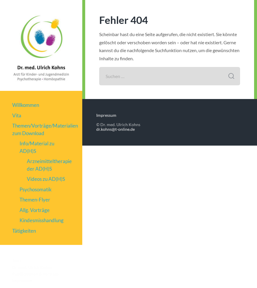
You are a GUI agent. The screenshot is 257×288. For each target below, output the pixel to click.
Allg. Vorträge (35, 210)
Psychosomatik (36, 189)
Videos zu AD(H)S (46, 179)
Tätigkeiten (24, 231)
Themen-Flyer (35, 200)
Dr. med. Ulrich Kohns (32, 267)
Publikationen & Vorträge (35, 274)
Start (16, 260)
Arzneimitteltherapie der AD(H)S (48, 165)
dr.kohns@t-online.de (115, 129)
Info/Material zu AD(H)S (37, 147)
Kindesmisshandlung (42, 220)
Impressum (22, 280)
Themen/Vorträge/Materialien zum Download (41, 129)
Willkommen (25, 105)
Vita (16, 115)
